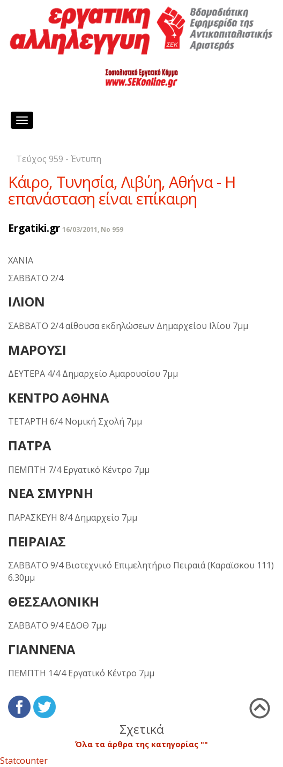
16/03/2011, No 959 (92, 229)
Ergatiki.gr (34, 228)
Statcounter (24, 760)
